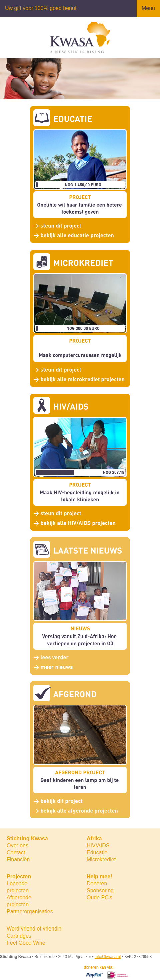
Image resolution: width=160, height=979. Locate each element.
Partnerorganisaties (30, 911)
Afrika (94, 838)
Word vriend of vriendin (34, 929)
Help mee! (99, 876)
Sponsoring (100, 890)
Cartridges (19, 936)
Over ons (17, 845)
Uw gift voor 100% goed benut (40, 8)
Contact (16, 852)
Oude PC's (99, 897)
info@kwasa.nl (108, 956)
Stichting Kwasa (27, 838)
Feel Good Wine (26, 943)
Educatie (97, 852)
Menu (148, 8)
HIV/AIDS (98, 845)
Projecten (19, 876)
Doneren (97, 883)
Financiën (18, 859)
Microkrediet (101, 859)
